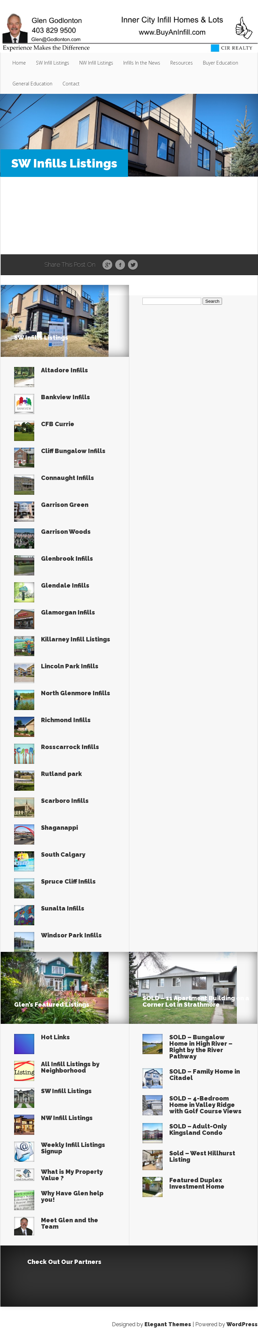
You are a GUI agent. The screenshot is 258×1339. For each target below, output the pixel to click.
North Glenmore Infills (75, 693)
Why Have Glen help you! (72, 1196)
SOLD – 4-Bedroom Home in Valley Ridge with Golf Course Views (205, 1105)
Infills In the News (141, 63)
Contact (71, 83)
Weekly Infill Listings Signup (73, 1148)
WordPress (242, 1324)
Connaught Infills (67, 477)
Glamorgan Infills (68, 612)
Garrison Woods (66, 531)
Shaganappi (59, 827)
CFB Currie (57, 423)
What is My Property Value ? (72, 1175)
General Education (32, 83)
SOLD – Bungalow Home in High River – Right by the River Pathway (200, 1047)
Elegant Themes (167, 1324)
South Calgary (63, 854)
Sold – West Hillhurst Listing (202, 1156)
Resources (181, 63)
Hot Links (55, 1037)
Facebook (120, 265)
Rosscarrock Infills (70, 746)
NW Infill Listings (96, 63)
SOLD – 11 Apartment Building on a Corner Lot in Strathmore (195, 1001)
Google (107, 265)
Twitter (133, 265)
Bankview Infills (65, 397)
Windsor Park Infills (71, 935)
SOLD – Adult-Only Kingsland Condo (198, 1129)
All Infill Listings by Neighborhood (70, 1067)
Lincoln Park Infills (69, 666)
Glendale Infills (65, 585)
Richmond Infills (66, 719)
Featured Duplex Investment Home (196, 1183)
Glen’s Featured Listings (51, 1004)
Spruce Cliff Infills (68, 881)
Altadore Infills (64, 370)
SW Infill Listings (52, 63)
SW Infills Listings (41, 337)
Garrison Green (64, 504)
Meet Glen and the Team (69, 1223)
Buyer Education (220, 63)
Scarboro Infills (65, 800)
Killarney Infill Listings (75, 639)
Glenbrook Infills (67, 558)
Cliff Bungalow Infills (73, 450)
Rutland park (61, 773)
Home (19, 63)
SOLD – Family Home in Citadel (204, 1074)
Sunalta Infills (62, 908)
